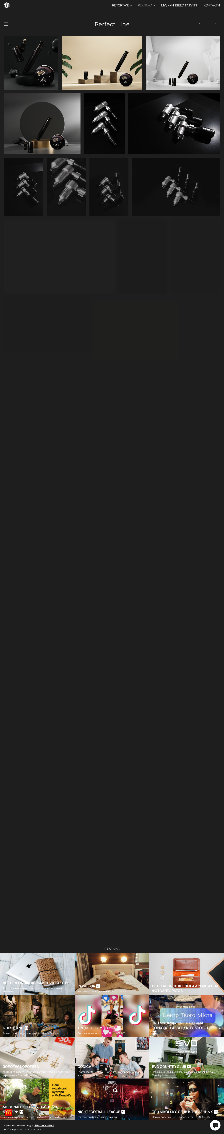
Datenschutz (34, 1129)
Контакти (212, 5)
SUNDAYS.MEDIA (44, 1125)
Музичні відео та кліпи (179, 5)
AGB (7, 1129)
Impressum (18, 1129)
